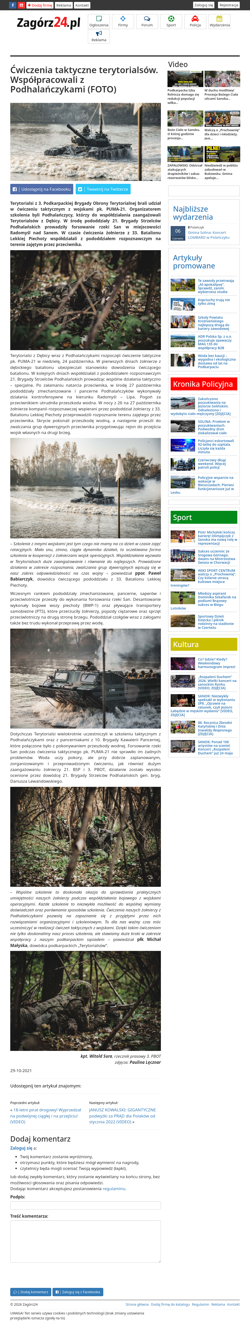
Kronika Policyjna (203, 384)
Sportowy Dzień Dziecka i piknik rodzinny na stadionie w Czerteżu (216, 622)
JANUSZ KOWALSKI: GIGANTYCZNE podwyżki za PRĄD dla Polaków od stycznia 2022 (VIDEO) (122, 1116)
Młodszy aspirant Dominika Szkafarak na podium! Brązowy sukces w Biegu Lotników (203, 601)
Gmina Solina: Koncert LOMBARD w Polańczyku (204, 232)
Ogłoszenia (98, 21)
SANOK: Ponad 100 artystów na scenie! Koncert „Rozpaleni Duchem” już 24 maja (215, 747)
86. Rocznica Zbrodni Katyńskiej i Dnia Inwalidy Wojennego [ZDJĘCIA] (215, 728)
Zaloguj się (204, 4)
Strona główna (137, 1304)
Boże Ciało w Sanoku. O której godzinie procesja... (183, 134)
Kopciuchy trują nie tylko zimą (214, 301)
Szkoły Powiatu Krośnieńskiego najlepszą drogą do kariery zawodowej (213, 323)
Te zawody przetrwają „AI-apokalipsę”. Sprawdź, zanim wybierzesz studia (216, 286)
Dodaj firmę (40, 5)
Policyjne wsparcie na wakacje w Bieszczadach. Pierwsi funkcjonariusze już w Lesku (202, 485)
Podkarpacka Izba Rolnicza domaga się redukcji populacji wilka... (183, 96)
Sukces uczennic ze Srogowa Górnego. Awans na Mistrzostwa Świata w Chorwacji (216, 557)
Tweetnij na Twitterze (103, 189)
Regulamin (200, 1304)
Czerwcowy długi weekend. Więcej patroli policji (212, 464)
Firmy (123, 21)
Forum (147, 21)
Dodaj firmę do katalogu (170, 1304)
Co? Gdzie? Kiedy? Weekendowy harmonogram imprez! (216, 663)
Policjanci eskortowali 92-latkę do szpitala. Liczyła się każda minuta (216, 446)
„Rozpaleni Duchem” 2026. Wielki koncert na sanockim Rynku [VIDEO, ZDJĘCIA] (217, 682)
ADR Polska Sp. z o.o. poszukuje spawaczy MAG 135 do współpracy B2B (215, 342)
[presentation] (47, 1274)
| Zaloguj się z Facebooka (78, 1292)
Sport (171, 21)
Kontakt (82, 5)
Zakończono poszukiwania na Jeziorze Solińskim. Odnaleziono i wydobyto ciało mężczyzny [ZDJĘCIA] (201, 406)
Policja (195, 21)
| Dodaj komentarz (30, 1292)
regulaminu (114, 1188)
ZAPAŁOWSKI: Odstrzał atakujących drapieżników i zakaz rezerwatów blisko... (184, 171)
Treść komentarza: (29, 1216)
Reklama (63, 5)
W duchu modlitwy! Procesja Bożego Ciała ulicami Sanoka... (221, 94)
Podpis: (17, 1197)
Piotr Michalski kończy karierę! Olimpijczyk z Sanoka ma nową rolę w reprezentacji (217, 538)
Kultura (186, 644)
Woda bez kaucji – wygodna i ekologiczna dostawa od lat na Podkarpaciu (217, 361)
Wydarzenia (220, 21)
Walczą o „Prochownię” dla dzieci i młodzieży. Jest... (222, 134)
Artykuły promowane (194, 262)
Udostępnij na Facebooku (42, 189)
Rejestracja (228, 4)
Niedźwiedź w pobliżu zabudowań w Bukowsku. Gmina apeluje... (221, 171)
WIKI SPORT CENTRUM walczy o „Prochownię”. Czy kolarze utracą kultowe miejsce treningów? (203, 578)
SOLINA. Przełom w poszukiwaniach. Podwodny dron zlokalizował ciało (214, 427)
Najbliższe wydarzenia (193, 213)
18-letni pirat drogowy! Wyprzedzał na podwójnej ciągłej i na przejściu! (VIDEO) (45, 1116)
